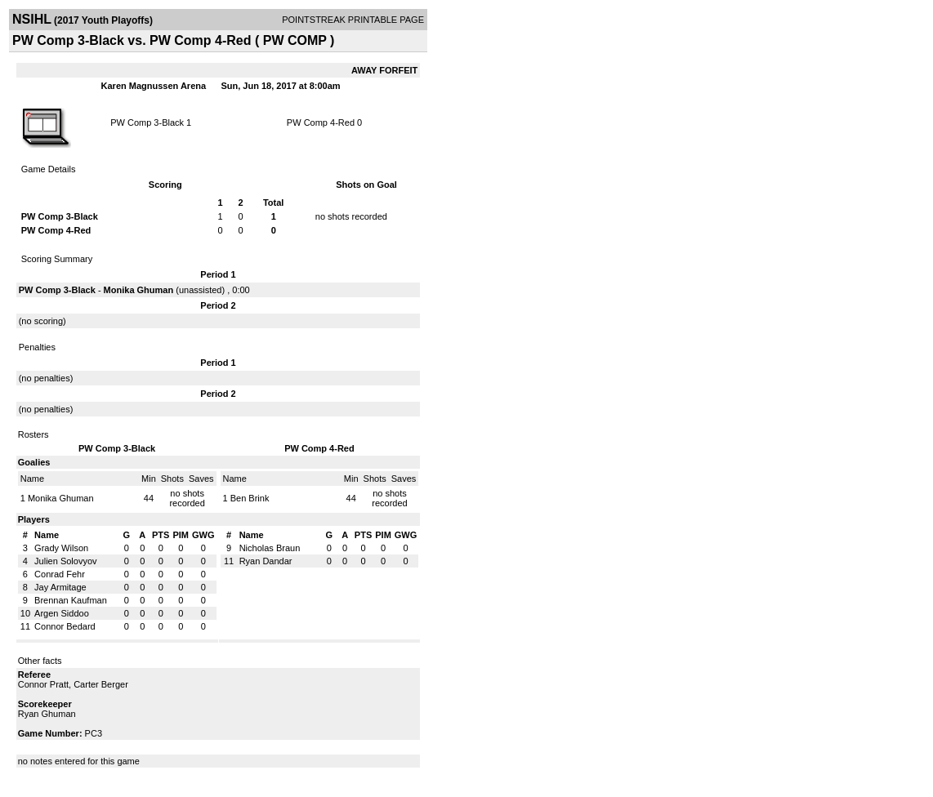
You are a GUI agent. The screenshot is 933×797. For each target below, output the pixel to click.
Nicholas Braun (270, 548)
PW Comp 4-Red (321, 122)
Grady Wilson (61, 548)
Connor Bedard (65, 626)
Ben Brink (250, 498)
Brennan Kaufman (70, 600)
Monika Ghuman (139, 290)
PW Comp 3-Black (147, 122)
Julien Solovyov (65, 561)
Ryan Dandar (265, 561)
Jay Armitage (60, 587)
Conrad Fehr (59, 574)
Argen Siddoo (61, 613)
